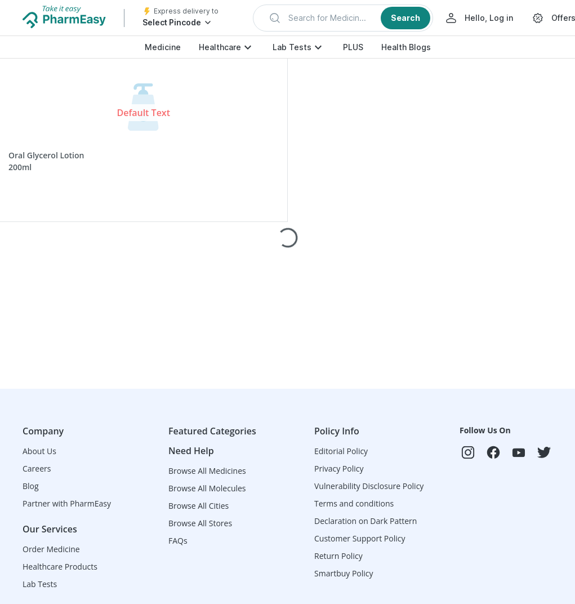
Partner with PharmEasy (67, 503)
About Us (39, 451)
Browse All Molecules (207, 488)
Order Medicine (51, 549)
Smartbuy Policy (343, 573)
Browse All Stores (200, 523)
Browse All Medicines (207, 470)
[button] (343, 18)
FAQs (178, 540)
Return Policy (338, 555)
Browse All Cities (198, 505)
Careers (37, 468)
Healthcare (220, 47)
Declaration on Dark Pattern (365, 521)
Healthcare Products (60, 566)
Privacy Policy (338, 468)
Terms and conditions (354, 503)
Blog (31, 486)
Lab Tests (292, 47)
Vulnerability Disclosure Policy (369, 486)
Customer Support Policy (359, 538)
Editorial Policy (341, 451)
